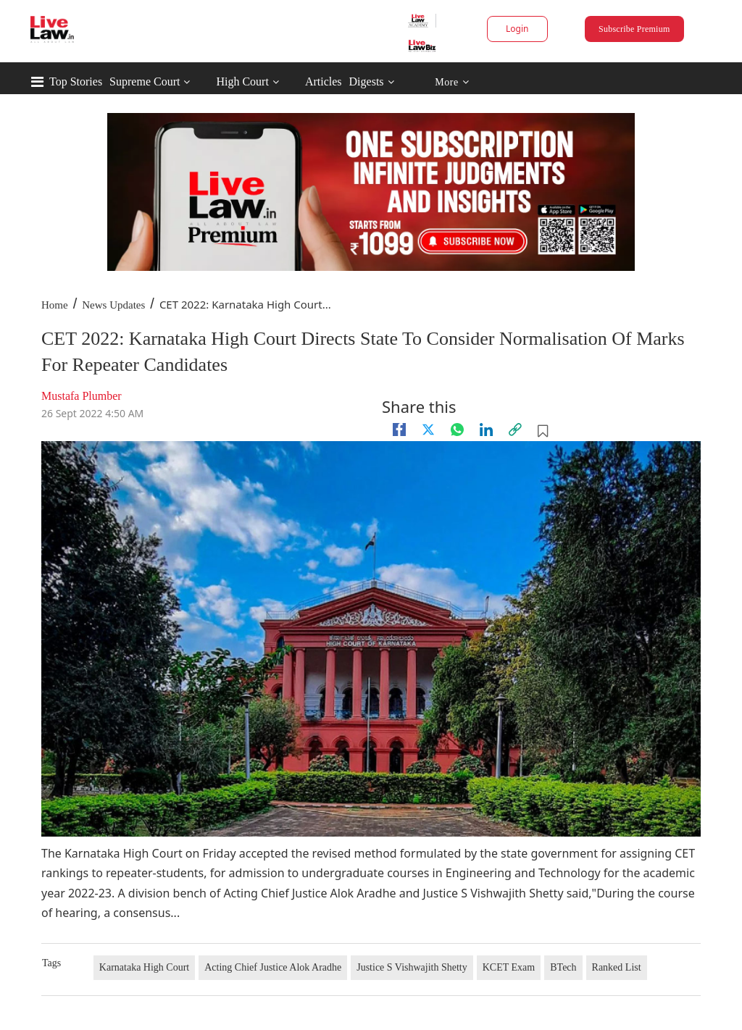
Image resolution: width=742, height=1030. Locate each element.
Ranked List (616, 967)
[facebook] (399, 429)
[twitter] (428, 429)
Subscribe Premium (634, 29)
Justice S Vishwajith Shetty (412, 967)
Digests (366, 81)
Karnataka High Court (144, 967)
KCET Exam (509, 967)
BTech (563, 967)
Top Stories (75, 81)
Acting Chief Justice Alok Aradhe (272, 967)
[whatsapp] (457, 429)
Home (54, 305)
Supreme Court (144, 81)
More (452, 82)
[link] (515, 429)
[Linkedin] (486, 429)
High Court (242, 81)
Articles (323, 81)
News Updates (113, 305)
